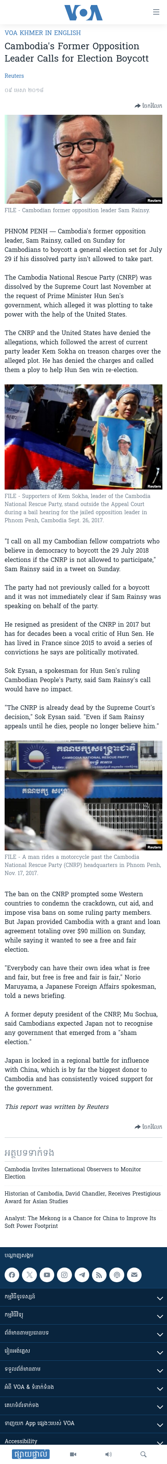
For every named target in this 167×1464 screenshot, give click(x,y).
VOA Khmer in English (43, 33)
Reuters (14, 76)
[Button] (148, 106)
